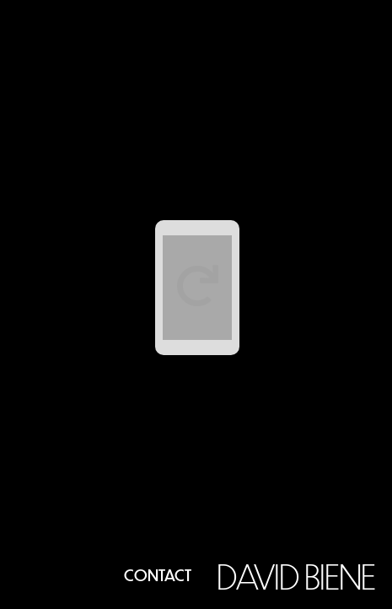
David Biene (296, 575)
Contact (157, 575)
